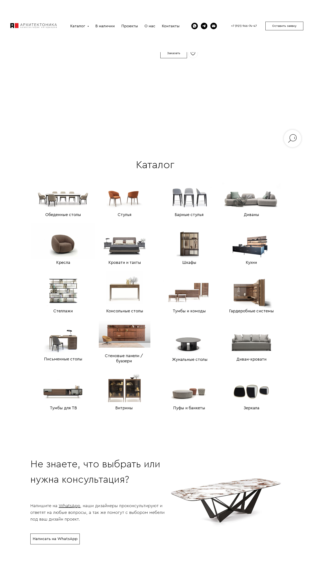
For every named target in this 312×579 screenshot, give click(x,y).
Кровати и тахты (124, 263)
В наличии (105, 26)
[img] (63, 191)
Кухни (251, 263)
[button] (284, 26)
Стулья (125, 215)
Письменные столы (63, 359)
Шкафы (189, 263)
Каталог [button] (78, 26)
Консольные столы (124, 311)
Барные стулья (189, 215)
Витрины (124, 408)
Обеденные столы (63, 215)
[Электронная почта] (213, 26)
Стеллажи (63, 311)
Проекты (129, 26)
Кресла (63, 263)
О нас (150, 26)
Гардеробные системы (251, 311)
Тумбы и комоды (189, 311)
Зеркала (251, 408)
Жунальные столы (190, 360)
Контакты (171, 26)
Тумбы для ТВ (63, 408)
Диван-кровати (251, 359)
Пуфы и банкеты (189, 408)
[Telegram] (204, 26)
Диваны (251, 215)
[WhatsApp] (194, 26)
